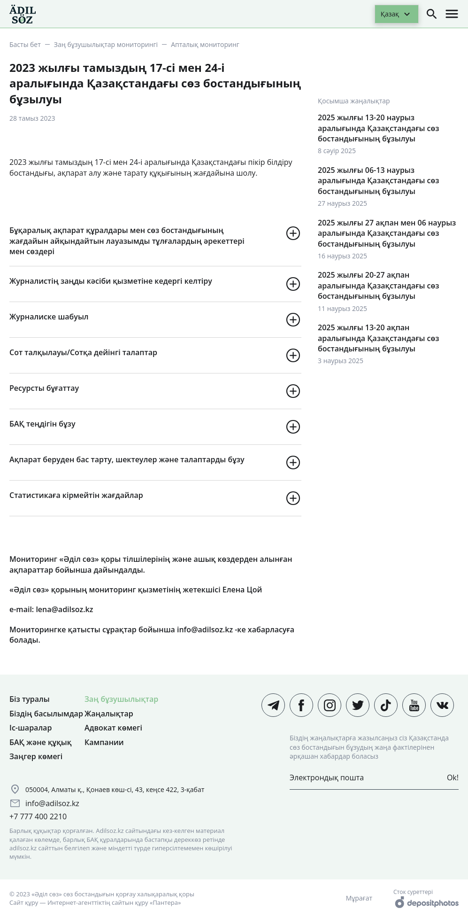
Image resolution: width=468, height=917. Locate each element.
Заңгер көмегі (35, 756)
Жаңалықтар (108, 713)
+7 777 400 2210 (38, 816)
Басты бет (25, 44)
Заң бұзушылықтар (121, 699)
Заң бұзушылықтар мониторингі (106, 44)
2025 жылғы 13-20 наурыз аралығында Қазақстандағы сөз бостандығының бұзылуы (378, 128)
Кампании (104, 742)
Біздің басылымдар (46, 713)
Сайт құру (23, 902)
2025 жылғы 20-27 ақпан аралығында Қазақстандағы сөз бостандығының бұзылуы (378, 285)
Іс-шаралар (30, 728)
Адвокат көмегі (113, 728)
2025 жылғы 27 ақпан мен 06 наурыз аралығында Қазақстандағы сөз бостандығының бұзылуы (387, 233)
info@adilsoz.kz (52, 803)
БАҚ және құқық (40, 742)
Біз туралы (29, 699)
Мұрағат (359, 898)
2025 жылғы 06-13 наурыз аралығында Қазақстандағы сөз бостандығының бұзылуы (378, 180)
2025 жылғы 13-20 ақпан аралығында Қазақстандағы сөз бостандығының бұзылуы (378, 338)
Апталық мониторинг (205, 44)
